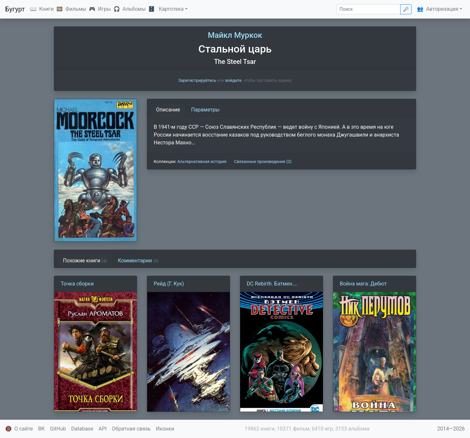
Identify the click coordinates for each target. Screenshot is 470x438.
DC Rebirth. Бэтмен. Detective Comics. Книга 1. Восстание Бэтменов (278, 284)
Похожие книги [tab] (85, 260)
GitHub (58, 429)
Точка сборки (77, 284)
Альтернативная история (202, 161)
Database (82, 429)
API (103, 429)
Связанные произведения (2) (262, 161)
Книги (46, 9)
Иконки (165, 429)
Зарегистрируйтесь (197, 80)
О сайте (23, 429)
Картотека (171, 9)
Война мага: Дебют (363, 284)
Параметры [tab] (205, 110)
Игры (104, 9)
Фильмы (75, 9)
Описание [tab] (168, 110)
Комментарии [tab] (138, 260)
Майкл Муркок (235, 35)
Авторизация (442, 9)
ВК (41, 429)
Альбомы (134, 9)
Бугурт (15, 9)
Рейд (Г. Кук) (169, 284)
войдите (233, 80)
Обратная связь (131, 429)
